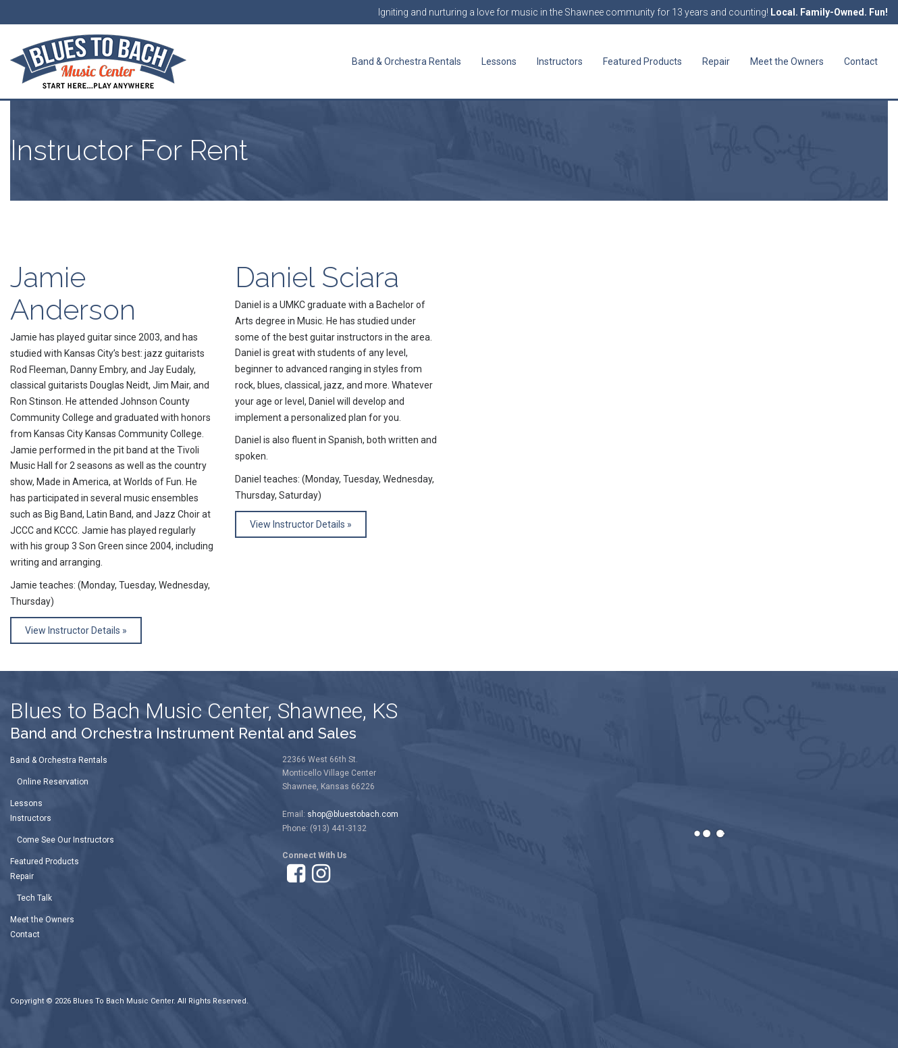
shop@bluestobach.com (352, 814)
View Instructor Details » (76, 630)
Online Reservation (52, 782)
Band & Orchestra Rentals (58, 760)
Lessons (26, 803)
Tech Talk (34, 898)
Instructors (30, 818)
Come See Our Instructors (65, 840)
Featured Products (44, 861)
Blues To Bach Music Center (123, 1001)
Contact (25, 934)
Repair (22, 876)
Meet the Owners (42, 919)
